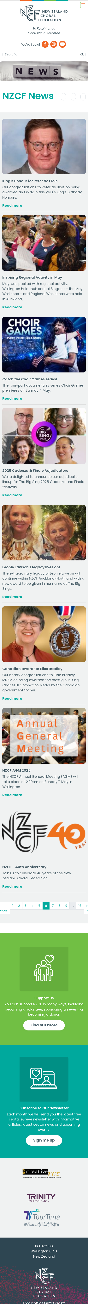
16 (80, 906)
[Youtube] (62, 44)
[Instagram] (53, 44)
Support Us (44, 998)
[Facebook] (45, 44)
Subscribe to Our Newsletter (44, 1108)
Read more (12, 205)
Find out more (44, 1025)
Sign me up (44, 1140)
